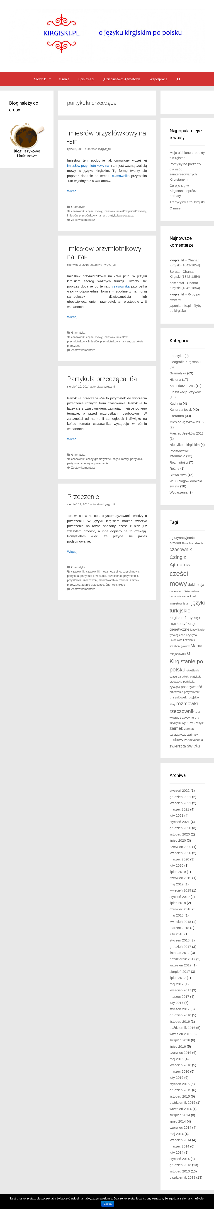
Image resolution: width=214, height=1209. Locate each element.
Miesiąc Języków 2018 (187, 433)
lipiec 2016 (178, 1046)
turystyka (175, 723)
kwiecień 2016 (180, 1065)
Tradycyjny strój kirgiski (187, 202)
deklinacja (196, 584)
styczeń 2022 (180, 790)
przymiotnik (130, 575)
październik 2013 (182, 1177)
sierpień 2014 (180, 1115)
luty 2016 (176, 1077)
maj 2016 (177, 1059)
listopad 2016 (180, 1021)
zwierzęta (178, 746)
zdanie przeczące (93, 584)
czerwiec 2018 (180, 909)
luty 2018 (176, 934)
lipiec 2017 (178, 978)
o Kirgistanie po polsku (186, 661)
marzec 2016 (179, 1071)
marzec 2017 (179, 996)
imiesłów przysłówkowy (131, 211)
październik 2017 (182, 959)
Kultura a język (181, 409)
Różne (174, 468)
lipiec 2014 (178, 1121)
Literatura (177, 416)
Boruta (175, 271)
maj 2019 (177, 884)
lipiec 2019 (178, 872)
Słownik (40, 79)
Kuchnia (176, 403)
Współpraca (159, 79)
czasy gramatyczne (98, 459)
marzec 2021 (179, 809)
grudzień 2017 (180, 947)
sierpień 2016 (180, 1040)
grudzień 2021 (180, 797)
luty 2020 (176, 865)
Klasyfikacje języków (185, 392)
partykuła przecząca (121, 215)
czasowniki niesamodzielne (103, 571)
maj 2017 (177, 984)
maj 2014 (177, 1134)
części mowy (94, 211)
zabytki (200, 723)
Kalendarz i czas (182, 386)
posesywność (191, 687)
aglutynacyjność (182, 538)
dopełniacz (176, 591)
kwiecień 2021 (180, 803)
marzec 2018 (179, 928)
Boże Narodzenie (193, 543)
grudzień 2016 (180, 1015)
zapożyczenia (193, 740)
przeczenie (101, 463)
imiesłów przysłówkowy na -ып (86, 215)
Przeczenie (83, 497)
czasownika (121, 176)
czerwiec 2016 (180, 1052)
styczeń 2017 (180, 1009)
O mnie (64, 79)
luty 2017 (176, 1003)
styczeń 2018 (180, 940)
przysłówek (74, 580)
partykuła (136, 459)
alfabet (175, 543)
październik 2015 (182, 1102)
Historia (175, 379)
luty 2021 (176, 815)
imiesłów (109, 211)
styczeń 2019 (180, 897)
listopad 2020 (180, 834)
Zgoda (108, 1203)
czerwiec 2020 (180, 847)
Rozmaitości (179, 462)
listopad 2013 (180, 1171)
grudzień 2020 (180, 828)
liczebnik (189, 640)
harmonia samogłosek (183, 596)
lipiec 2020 (178, 840)
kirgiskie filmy (181, 618)
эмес (121, 584)
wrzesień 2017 (181, 965)
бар (108, 584)
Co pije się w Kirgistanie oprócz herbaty (183, 191)
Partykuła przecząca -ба (102, 379)
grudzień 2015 (180, 1090)
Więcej (72, 191)
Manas (197, 645)
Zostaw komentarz (83, 219)
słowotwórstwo (108, 580)
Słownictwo (178, 475)
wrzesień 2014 (181, 1109)
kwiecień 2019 (180, 890)
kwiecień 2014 (180, 1140)
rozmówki (187, 703)
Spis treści (86, 79)
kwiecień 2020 (180, 853)
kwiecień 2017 (180, 990)
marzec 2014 (179, 1146)
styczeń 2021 (180, 822)
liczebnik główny (180, 646)
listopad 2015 (180, 1096)
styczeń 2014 (180, 1159)
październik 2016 (182, 1028)
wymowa (188, 723)
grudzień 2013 (180, 1165)
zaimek (123, 580)
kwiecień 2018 (180, 922)
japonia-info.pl (180, 305)
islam (186, 603)
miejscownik (178, 654)
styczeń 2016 (180, 1084)
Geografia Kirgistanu (185, 362)
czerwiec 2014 (180, 1127)
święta (193, 745)
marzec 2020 (179, 859)
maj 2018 (177, 915)
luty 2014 (176, 1152)
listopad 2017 (180, 953)
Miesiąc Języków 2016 (187, 422)
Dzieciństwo (191, 591)
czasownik (78, 211)
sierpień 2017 (180, 971)
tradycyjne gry (189, 717)
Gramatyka (78, 207)
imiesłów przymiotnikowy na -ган (109, 341)
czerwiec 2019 (180, 878)
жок (114, 584)
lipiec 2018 (178, 903)
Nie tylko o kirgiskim (185, 445)
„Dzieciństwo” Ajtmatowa (122, 79)
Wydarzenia (178, 492)
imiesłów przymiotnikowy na (88, 165)
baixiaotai (177, 283)
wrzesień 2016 (181, 1034)
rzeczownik (90, 580)
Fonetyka (177, 356)
